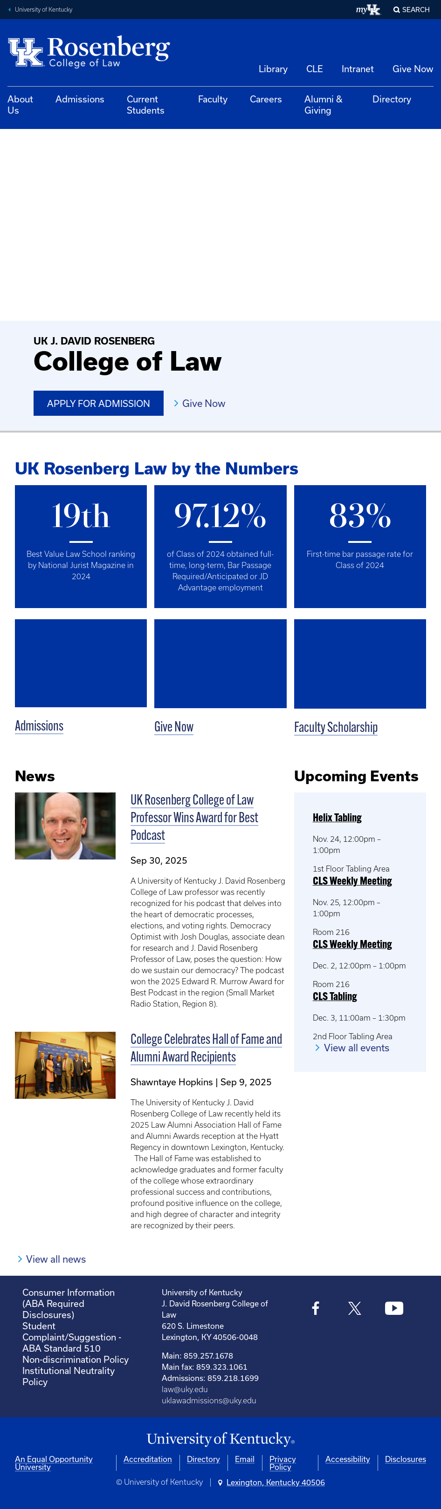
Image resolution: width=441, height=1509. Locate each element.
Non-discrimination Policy (75, 1359)
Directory (391, 99)
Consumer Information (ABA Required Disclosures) (68, 1303)
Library (273, 68)
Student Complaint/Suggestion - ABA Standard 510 (71, 1336)
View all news (56, 1259)
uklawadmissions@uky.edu (209, 1400)
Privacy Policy (282, 1463)
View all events (356, 1047)
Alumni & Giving (323, 104)
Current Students (146, 104)
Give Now (413, 68)
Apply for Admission (98, 403)
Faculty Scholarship (336, 728)
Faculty (212, 99)
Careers (266, 99)
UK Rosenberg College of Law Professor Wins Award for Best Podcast (194, 819)
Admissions (79, 99)
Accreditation (148, 1459)
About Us (20, 104)
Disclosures (405, 1459)
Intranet (358, 68)
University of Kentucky (43, 10)
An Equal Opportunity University (54, 1463)
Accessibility (347, 1459)
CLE (314, 68)
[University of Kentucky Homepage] (220, 1440)
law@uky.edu (185, 1389)
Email (245, 1459)
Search (416, 10)
